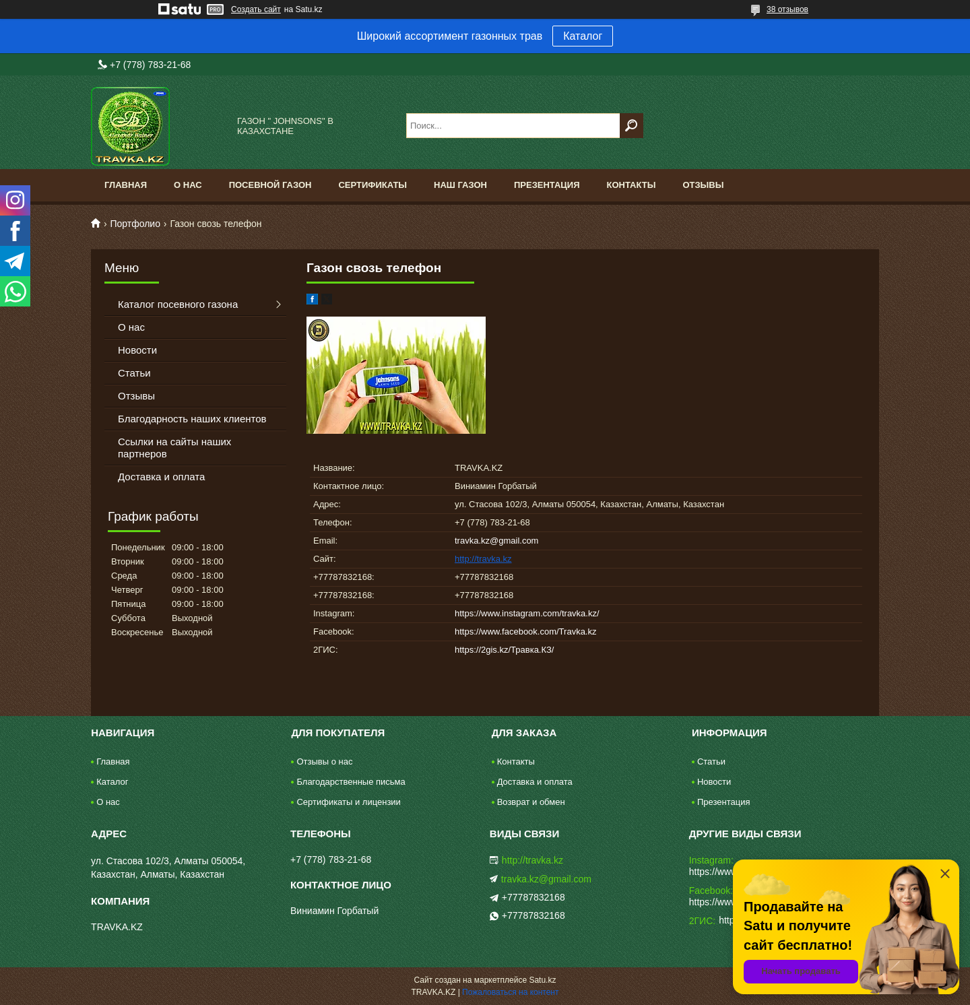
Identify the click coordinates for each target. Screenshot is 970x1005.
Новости (137, 350)
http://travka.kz (483, 559)
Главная (125, 185)
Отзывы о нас (324, 761)
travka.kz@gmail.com (496, 541)
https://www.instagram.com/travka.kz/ (527, 613)
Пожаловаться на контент (510, 992)
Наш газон (460, 185)
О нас (188, 185)
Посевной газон (270, 185)
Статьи (134, 373)
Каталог (582, 36)
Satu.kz (542, 980)
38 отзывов (787, 9)
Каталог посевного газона (178, 304)
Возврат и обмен (531, 802)
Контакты (631, 185)
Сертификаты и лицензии (348, 802)
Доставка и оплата (161, 476)
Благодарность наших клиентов (192, 418)
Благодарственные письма (350, 782)
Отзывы (702, 185)
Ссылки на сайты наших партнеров (174, 447)
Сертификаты (372, 185)
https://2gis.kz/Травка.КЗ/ (504, 650)
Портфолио (135, 223)
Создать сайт (256, 9)
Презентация (547, 185)
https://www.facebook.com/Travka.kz (525, 631)
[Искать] (631, 125)
